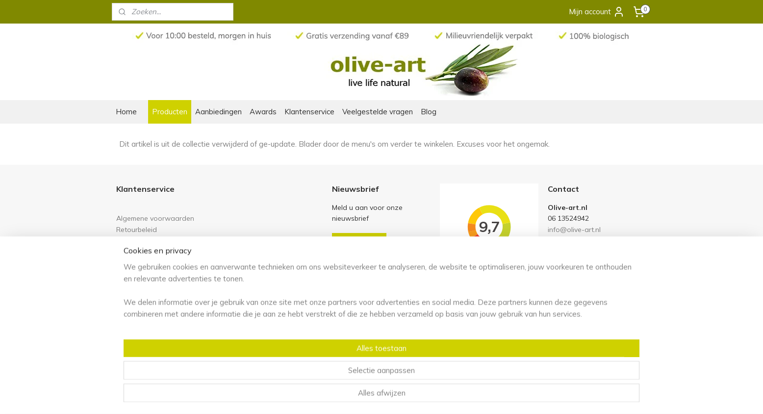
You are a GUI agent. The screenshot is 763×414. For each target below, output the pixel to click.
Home (126, 111)
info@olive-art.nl (574, 229)
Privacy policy (137, 251)
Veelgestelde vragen (377, 111)
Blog (428, 111)
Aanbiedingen (218, 111)
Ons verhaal (135, 292)
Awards (263, 111)
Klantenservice (309, 111)
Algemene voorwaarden (155, 218)
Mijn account (597, 12)
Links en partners (143, 240)
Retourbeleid (136, 229)
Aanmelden (359, 241)
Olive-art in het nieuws (152, 303)
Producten (169, 111)
